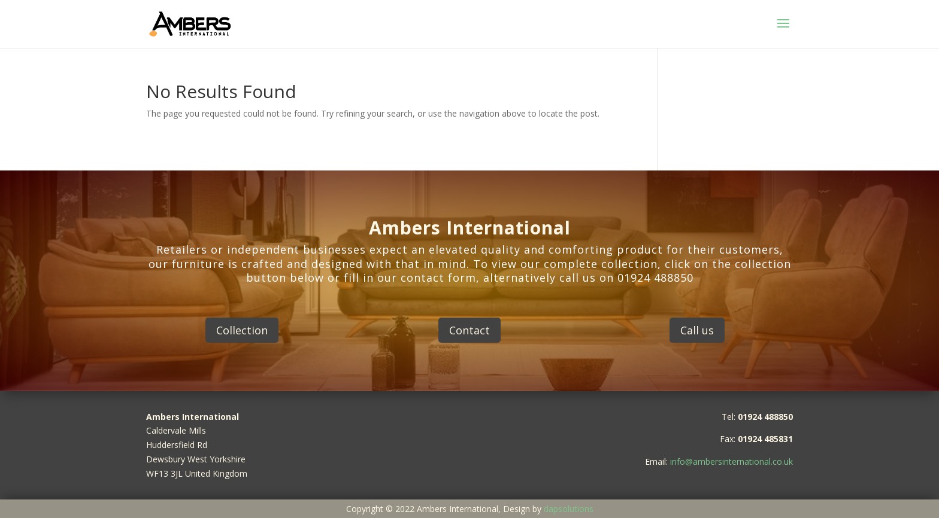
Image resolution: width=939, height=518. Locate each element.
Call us (697, 330)
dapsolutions (568, 508)
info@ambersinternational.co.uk (731, 461)
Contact (469, 330)
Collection (242, 330)
